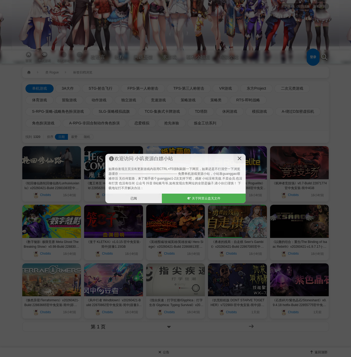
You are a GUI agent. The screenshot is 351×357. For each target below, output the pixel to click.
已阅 (134, 198)
